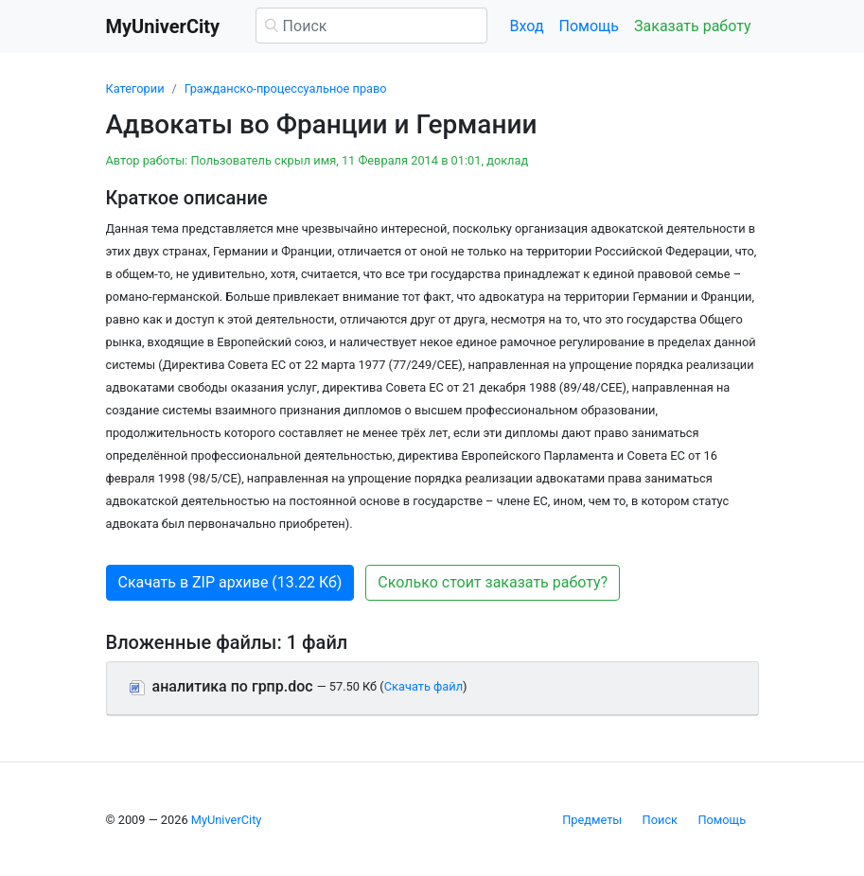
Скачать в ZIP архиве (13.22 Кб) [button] (230, 582)
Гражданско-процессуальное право (286, 88)
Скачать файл (423, 686)
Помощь (589, 26)
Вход (527, 26)
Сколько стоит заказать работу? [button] (493, 582)
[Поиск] (371, 26)
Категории (135, 88)
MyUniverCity (226, 820)
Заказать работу (692, 26)
